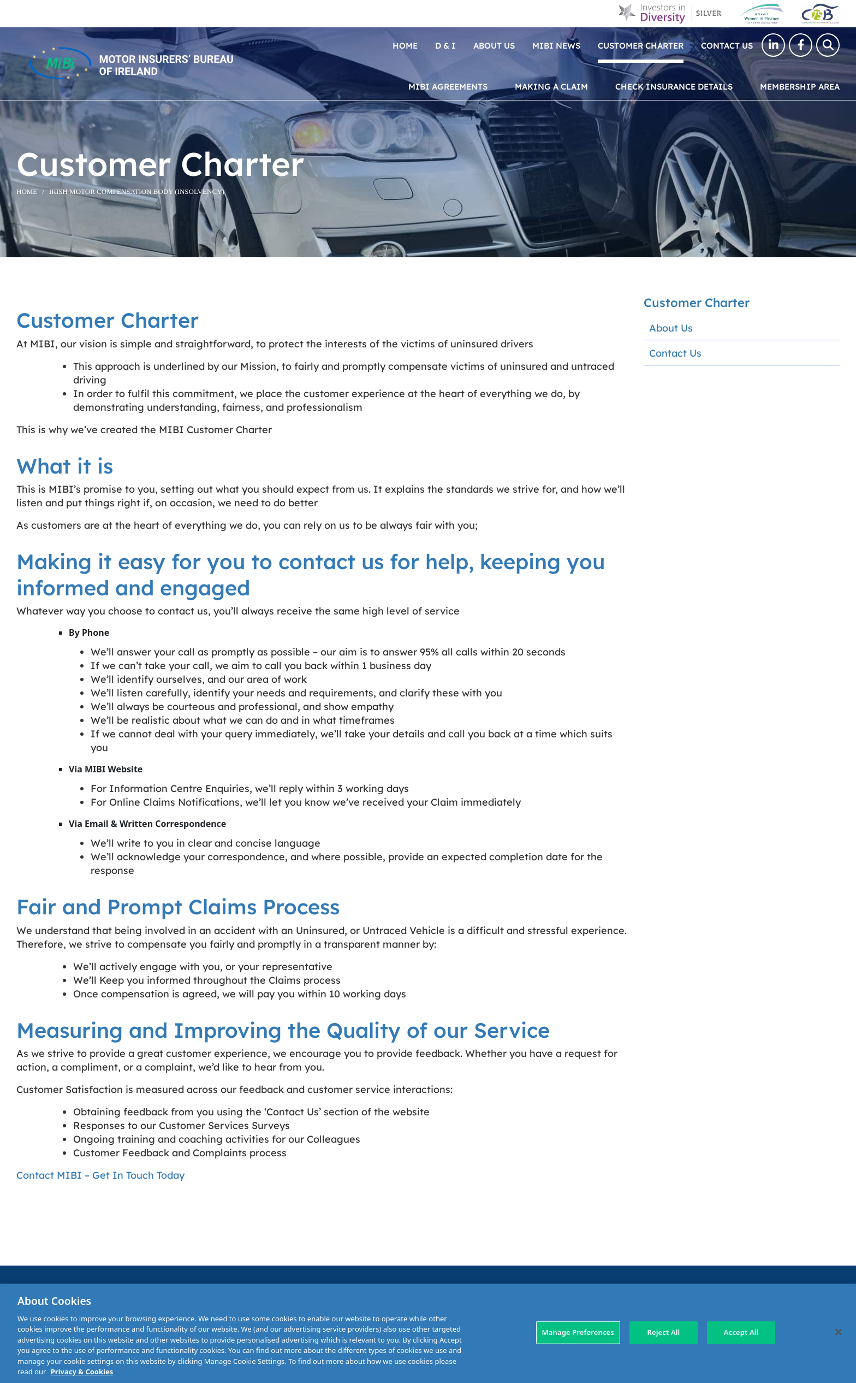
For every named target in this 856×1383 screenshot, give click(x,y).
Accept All (741, 1332)
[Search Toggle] (828, 45)
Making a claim (551, 86)
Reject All (663, 1332)
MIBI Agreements (448, 86)
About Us (494, 45)
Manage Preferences (578, 1332)
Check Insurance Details (674, 86)
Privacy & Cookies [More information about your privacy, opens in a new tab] (82, 1371)
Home (405, 45)
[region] (428, 1333)
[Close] (839, 1332)
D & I (445, 45)
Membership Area (800, 86)
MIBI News (556, 45)
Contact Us (727, 45)
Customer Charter (640, 45)
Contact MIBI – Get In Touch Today (100, 1174)
